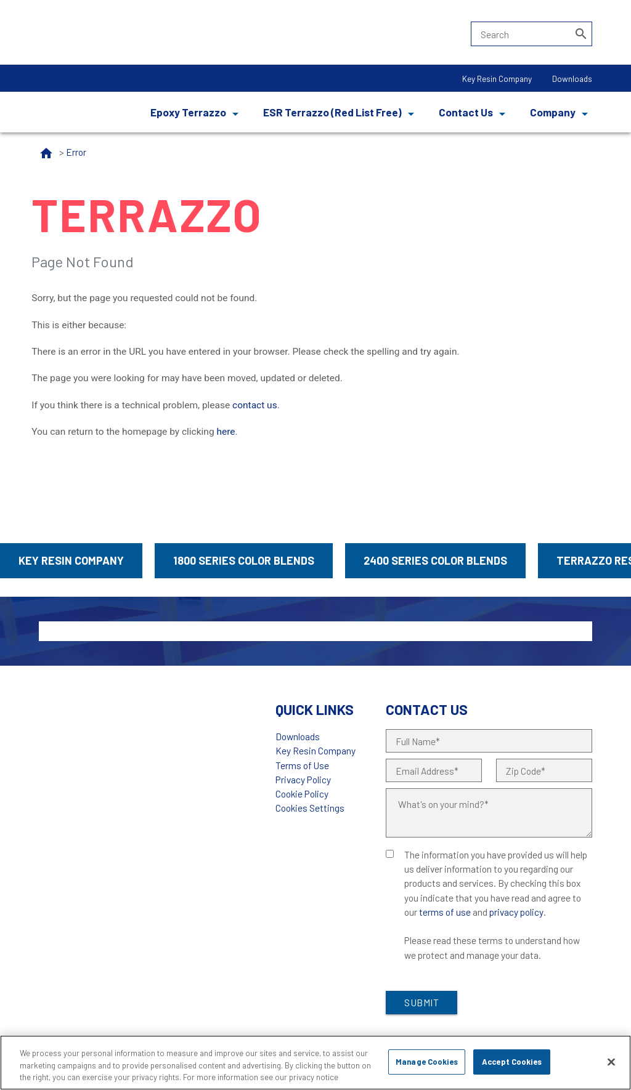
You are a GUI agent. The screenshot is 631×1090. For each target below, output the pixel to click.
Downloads (572, 78)
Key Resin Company (497, 78)
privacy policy (516, 912)
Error (76, 152)
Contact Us (466, 112)
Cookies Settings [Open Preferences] (309, 807)
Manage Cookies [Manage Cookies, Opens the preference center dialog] (427, 1062)
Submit (421, 1002)
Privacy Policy (303, 779)
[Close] (611, 1061)
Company (553, 112)
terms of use (445, 912)
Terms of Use (302, 765)
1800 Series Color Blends (243, 560)
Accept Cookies (512, 1062)
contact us (254, 405)
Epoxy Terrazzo (188, 112)
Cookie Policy (301, 793)
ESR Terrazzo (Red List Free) (332, 112)
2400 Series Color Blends (435, 560)
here (225, 431)
